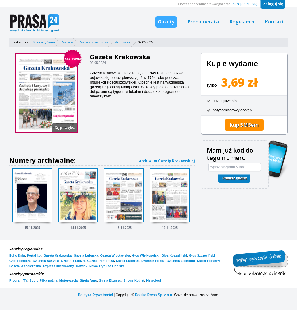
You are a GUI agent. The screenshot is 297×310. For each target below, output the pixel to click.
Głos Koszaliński (174, 255)
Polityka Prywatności (95, 295)
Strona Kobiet (133, 280)
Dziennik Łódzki (73, 260)
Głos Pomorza (20, 260)
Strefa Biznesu (110, 280)
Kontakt (274, 21)
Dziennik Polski (153, 260)
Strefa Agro (88, 280)
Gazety (166, 21)
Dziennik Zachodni (181, 260)
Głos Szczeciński (202, 255)
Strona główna (44, 42)
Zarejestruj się (244, 3)
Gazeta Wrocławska (115, 255)
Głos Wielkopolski (146, 255)
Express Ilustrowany (58, 266)
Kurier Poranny (208, 260)
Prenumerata (203, 21)
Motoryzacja (68, 280)
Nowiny (81, 266)
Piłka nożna (48, 280)
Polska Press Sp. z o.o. (154, 295)
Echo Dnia (17, 255)
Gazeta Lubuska (86, 255)
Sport (33, 280)
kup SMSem (244, 125)
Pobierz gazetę (234, 178)
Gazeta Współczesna (25, 266)
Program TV (18, 280)
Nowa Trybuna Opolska (107, 266)
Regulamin (241, 21)
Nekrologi (153, 280)
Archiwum (123, 42)
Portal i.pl (34, 255)
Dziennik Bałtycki (46, 260)
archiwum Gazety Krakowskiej (167, 160)
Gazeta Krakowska (94, 42)
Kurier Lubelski (127, 260)
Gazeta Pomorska (100, 260)
